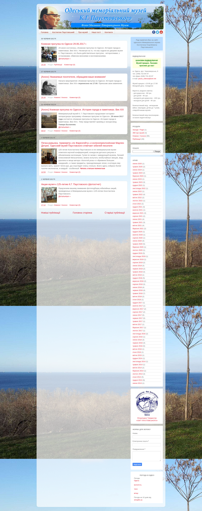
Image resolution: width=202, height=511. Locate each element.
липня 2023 (137, 179)
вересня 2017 (138, 309)
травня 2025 (137, 167)
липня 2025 (137, 164)
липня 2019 (137, 266)
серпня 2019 (138, 263)
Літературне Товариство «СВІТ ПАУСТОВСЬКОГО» (147, 418)
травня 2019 (137, 272)
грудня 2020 (137, 232)
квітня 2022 (137, 198)
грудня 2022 (137, 185)
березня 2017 (138, 327)
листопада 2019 (139, 256)
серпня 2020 (138, 238)
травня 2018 (137, 293)
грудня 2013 (137, 380)
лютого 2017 (137, 331)
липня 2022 (137, 191)
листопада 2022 (139, 188)
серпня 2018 (138, 284)
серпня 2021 (138, 216)
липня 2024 (137, 170)
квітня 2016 (137, 349)
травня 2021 (137, 222)
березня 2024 (138, 176)
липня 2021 (137, 219)
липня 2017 (137, 315)
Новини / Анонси (60, 97)
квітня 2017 (137, 324)
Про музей (83, 32)
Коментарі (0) (69, 65)
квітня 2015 (137, 355)
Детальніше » (64, 59)
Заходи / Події (138, 130)
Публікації (58, 65)
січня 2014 (137, 377)
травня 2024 (137, 173)
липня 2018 (137, 287)
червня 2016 (138, 343)
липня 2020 (137, 241)
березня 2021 (138, 229)
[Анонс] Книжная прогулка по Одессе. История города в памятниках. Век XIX (82, 109)
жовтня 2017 (138, 306)
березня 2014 (138, 371)
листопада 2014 (139, 361)
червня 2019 (138, 269)
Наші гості (96, 32)
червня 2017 (138, 318)
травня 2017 (137, 321)
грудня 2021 (137, 207)
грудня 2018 (137, 278)
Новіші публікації (50, 212)
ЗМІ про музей (138, 133)
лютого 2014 (137, 374)
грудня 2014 (137, 358)
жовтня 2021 (138, 210)
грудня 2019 (137, 253)
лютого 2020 (137, 250)
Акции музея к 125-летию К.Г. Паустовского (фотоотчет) (71, 184)
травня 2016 (137, 346)
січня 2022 (137, 204)
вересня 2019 (138, 259)
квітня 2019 (137, 275)
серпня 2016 (138, 337)
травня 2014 (137, 365)
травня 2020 (137, 244)
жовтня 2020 (138, 235)
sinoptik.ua (138, 500)
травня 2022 (137, 194)
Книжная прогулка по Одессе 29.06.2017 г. (64, 44)
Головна (44, 32)
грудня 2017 (137, 303)
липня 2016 (137, 340)
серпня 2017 (138, 312)
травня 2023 (137, 182)
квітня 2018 (137, 296)
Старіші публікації (115, 212)
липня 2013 (137, 383)
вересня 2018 (138, 281)
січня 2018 (137, 300)
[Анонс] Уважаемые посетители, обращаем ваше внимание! (73, 77)
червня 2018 (138, 290)
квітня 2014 (137, 368)
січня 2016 (137, 352)
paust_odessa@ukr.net (147, 79)
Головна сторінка (82, 212)
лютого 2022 (137, 201)
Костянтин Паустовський (63, 32)
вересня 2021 (138, 213)
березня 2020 (138, 247)
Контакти (109, 32)
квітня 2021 (137, 225)
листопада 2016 (139, 334)
